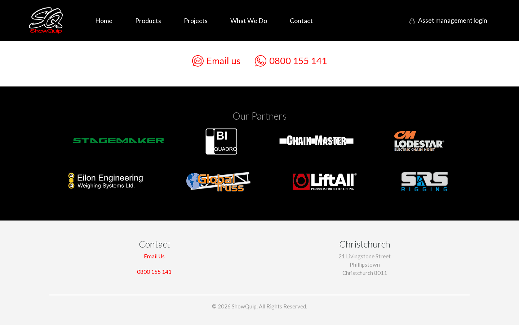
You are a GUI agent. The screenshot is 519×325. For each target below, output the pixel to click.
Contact (301, 21)
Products (148, 21)
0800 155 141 (291, 61)
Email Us (154, 256)
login (451, 20)
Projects (196, 21)
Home (103, 21)
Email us (216, 61)
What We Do (248, 21)
